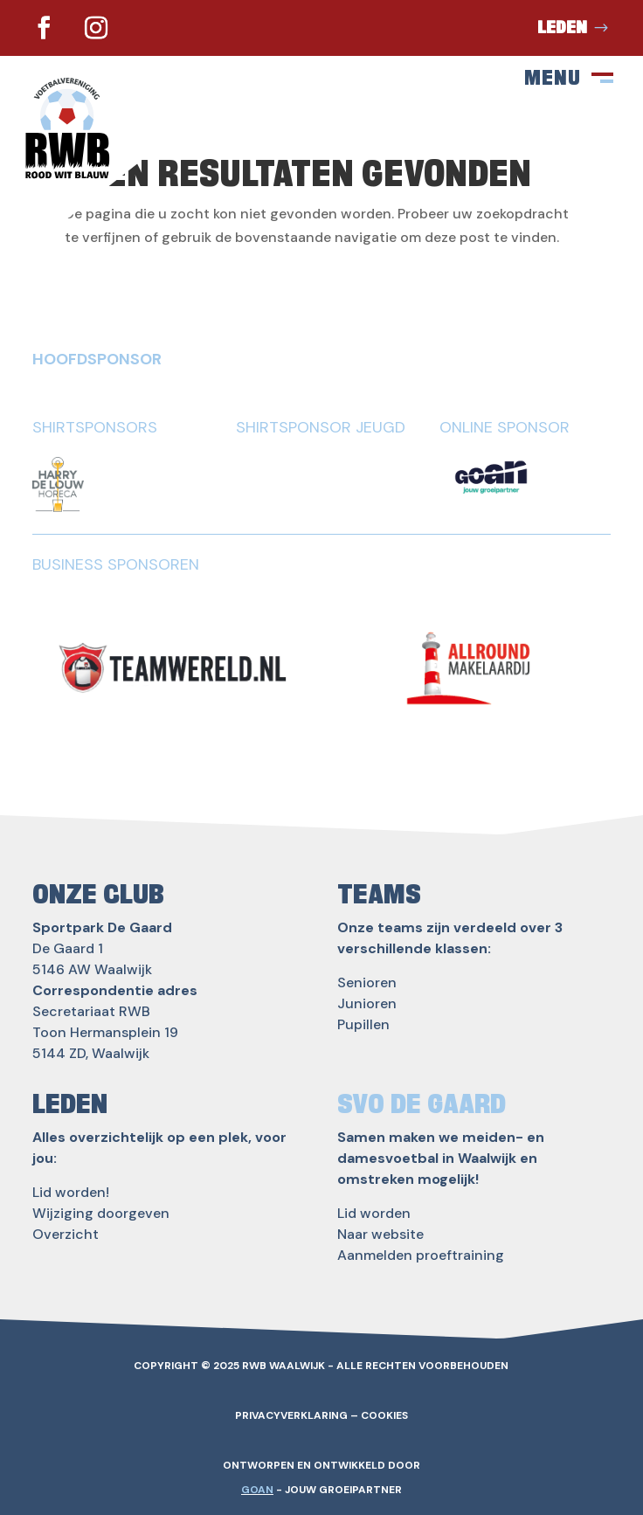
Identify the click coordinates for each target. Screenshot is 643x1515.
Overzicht (65, 1234)
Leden (562, 28)
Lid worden (374, 1213)
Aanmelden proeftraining (420, 1255)
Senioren (367, 982)
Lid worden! (70, 1192)
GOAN (257, 1490)
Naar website (380, 1234)
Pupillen (363, 1024)
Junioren (367, 1003)
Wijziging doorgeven (100, 1213)
